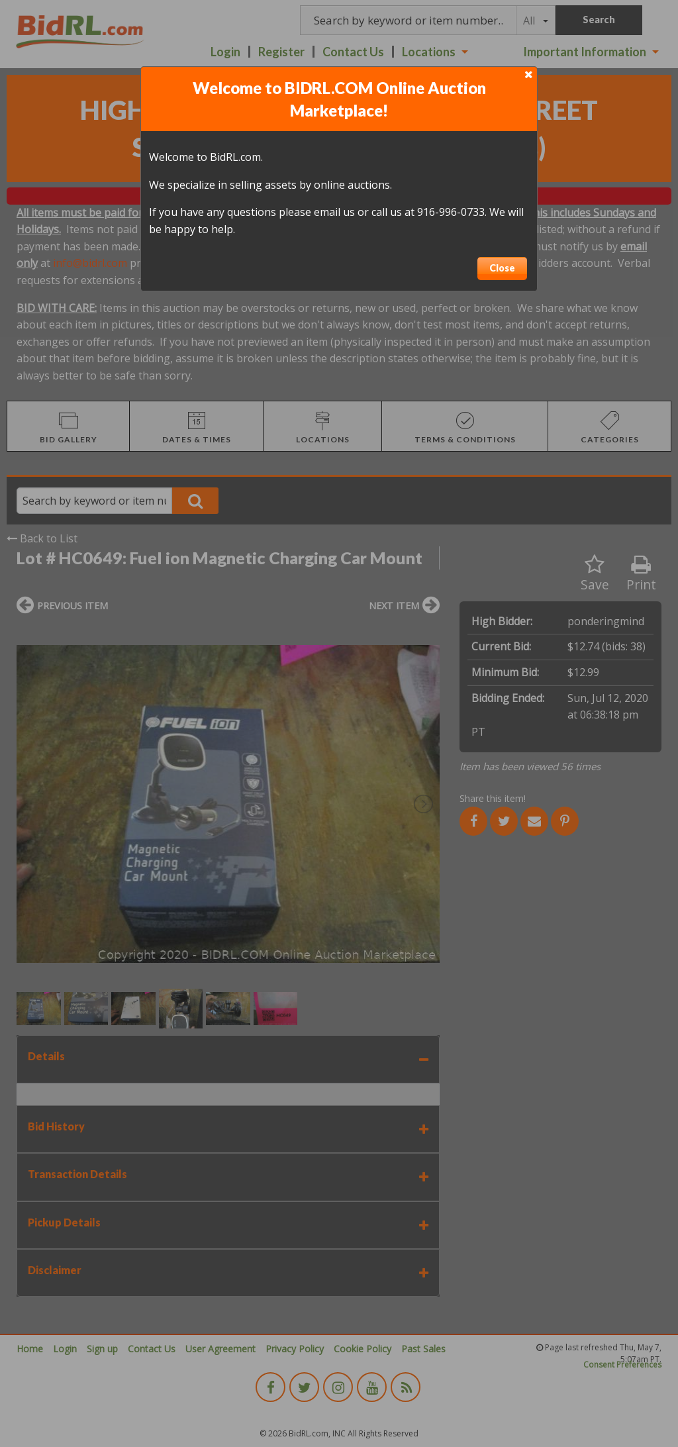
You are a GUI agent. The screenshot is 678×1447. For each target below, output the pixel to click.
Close (502, 268)
